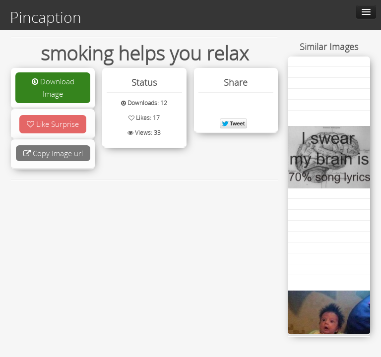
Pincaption (45, 17)
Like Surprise (53, 124)
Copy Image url (53, 153)
